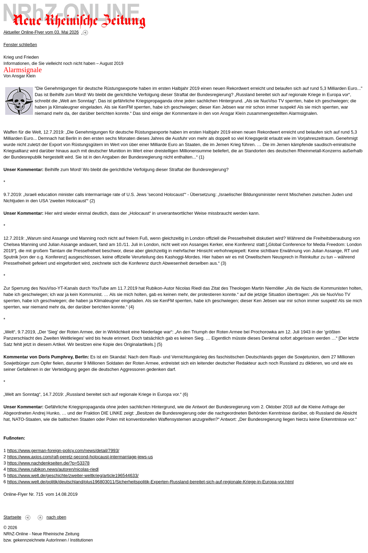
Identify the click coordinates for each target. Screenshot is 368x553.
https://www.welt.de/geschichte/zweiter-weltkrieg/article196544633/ (73, 475)
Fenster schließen (20, 44)
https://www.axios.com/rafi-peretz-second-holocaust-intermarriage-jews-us (80, 456)
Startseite (12, 517)
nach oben (56, 517)
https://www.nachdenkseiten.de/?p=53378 (48, 463)
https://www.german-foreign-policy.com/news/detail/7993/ (63, 450)
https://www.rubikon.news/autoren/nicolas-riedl (53, 469)
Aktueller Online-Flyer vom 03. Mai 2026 (41, 32)
